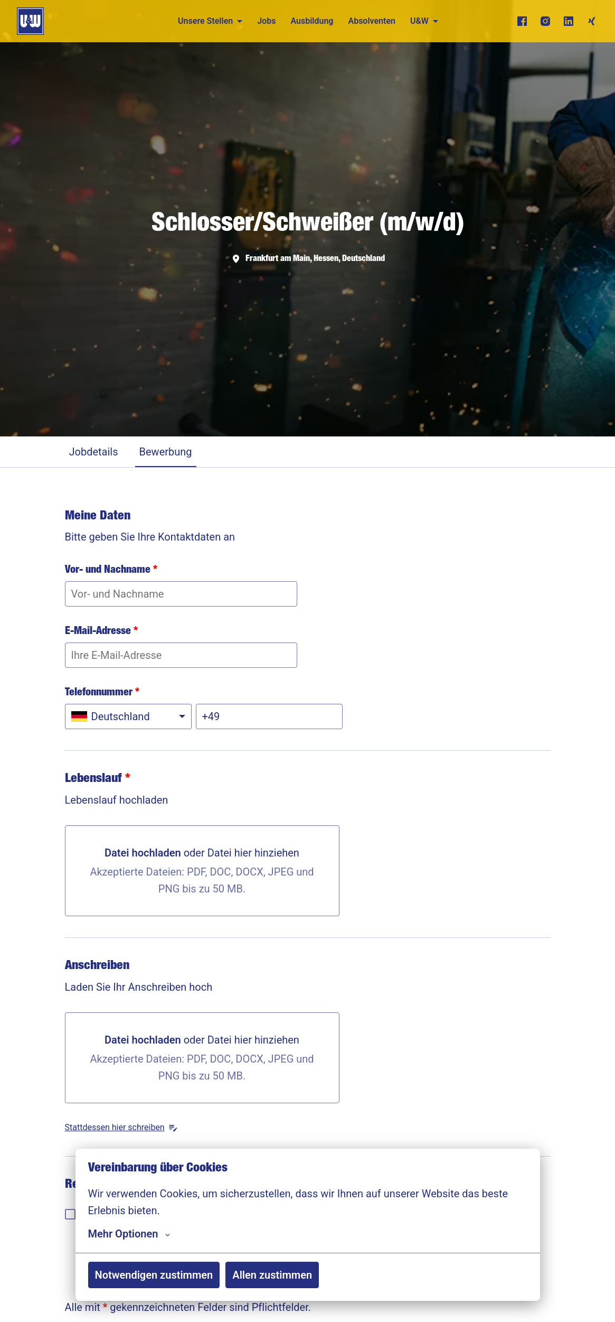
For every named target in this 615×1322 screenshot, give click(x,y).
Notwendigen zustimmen (154, 1275)
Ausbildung (311, 21)
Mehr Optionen (129, 1233)
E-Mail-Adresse (101, 632)
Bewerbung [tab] (165, 451)
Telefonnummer (102, 693)
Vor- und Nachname (111, 570)
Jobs (266, 21)
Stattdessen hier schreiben (121, 1127)
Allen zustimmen (272, 1275)
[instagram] (545, 21)
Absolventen (371, 21)
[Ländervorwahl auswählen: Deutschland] (128, 716)
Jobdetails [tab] (93, 451)
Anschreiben (97, 966)
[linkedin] (568, 21)
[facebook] (522, 21)
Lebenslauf (97, 779)
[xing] (591, 21)
